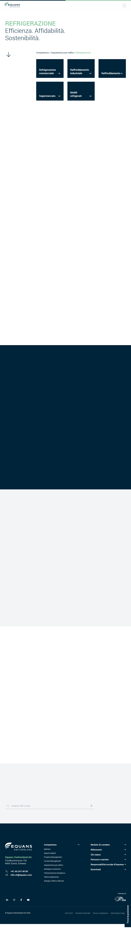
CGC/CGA (69, 920)
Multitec (47, 856)
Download (96, 876)
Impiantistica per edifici (62, 52)
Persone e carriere (100, 866)
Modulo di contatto (100, 851)
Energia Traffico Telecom (54, 888)
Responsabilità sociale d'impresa (107, 871)
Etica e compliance (100, 920)
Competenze (42, 52)
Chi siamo (96, 861)
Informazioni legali (118, 920)
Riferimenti (96, 856)
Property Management (53, 864)
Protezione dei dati (82, 920)
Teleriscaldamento (51, 884)
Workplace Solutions (52, 876)
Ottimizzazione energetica (54, 880)
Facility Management (52, 868)
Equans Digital (50, 860)
